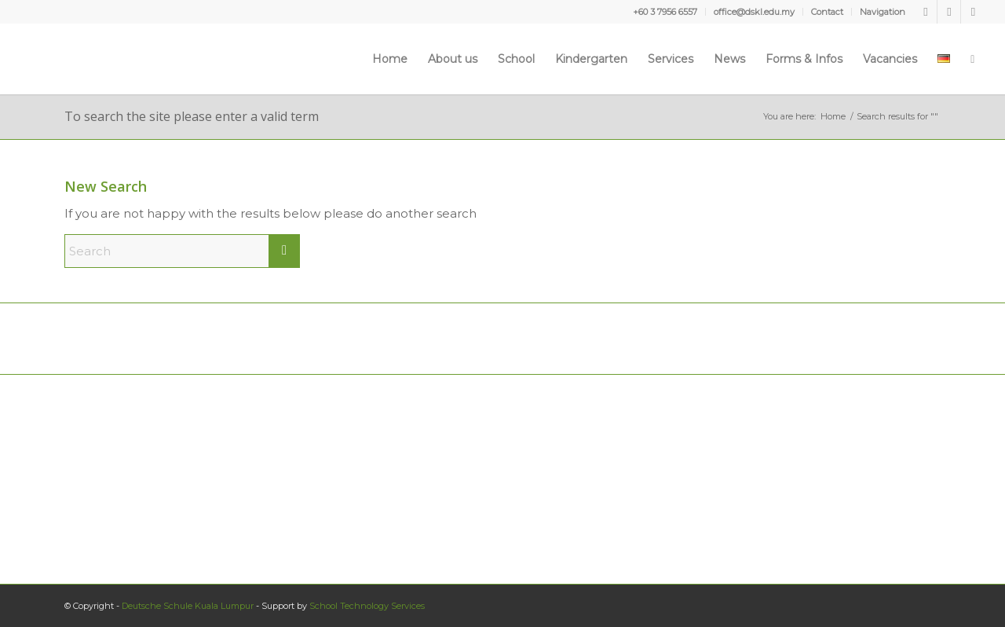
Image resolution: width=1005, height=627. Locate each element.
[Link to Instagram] (973, 12)
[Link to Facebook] (925, 12)
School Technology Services (367, 605)
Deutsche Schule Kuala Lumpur (188, 605)
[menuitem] (665, 12)
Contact (827, 11)
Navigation (882, 11)
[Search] (972, 59)
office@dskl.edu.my (754, 11)
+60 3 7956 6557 (665, 11)
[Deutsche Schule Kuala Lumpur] (66, 59)
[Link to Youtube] (948, 12)
